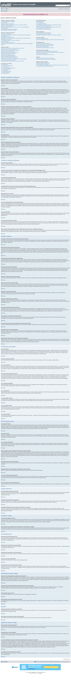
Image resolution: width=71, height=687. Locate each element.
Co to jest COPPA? (4, 22)
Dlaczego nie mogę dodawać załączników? (8, 55)
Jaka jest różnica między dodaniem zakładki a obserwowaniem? (47, 51)
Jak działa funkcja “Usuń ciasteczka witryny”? (8, 30)
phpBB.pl (13, 197)
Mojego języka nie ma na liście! (6, 39)
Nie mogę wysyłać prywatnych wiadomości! (43, 32)
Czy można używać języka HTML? (7, 65)
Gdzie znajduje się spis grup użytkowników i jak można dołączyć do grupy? (49, 24)
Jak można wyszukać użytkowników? (42, 46)
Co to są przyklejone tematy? (6, 71)
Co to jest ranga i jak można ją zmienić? (7, 42)
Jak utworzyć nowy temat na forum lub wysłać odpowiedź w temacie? (12, 48)
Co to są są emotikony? (5, 66)
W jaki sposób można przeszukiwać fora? (43, 43)
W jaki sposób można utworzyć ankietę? (8, 51)
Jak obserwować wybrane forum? (41, 53)
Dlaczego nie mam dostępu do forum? (7, 54)
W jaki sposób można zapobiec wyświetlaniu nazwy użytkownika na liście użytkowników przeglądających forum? (16, 35)
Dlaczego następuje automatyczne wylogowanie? (9, 29)
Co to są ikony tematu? (5, 73)
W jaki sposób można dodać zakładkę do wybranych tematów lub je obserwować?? (50, 52)
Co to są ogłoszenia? (4, 70)
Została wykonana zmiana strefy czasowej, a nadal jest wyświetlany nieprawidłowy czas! (16, 38)
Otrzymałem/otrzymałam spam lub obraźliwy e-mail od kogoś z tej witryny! (48, 34)
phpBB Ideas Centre (59, 633)
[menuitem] (7, 9)
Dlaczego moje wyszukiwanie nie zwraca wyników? (44, 44)
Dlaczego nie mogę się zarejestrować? (7, 23)
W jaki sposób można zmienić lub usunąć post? (9, 49)
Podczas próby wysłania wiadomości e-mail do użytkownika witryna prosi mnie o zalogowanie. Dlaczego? (17, 44)
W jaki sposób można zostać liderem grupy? (43, 25)
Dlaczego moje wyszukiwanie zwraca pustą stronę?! (45, 45)
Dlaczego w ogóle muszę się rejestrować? (8, 21)
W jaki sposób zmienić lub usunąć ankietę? (8, 53)
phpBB (34, 672)
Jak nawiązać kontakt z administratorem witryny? (44, 66)
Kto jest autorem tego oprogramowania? (43, 62)
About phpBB (43, 627)
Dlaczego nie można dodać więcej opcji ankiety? (9, 52)
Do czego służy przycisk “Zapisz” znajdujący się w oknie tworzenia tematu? (13, 58)
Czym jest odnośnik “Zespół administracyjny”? (44, 29)
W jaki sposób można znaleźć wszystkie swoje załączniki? (46, 59)
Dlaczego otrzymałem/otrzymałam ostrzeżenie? (9, 56)
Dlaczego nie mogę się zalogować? (7, 25)
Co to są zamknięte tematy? (5, 72)
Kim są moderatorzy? (39, 22)
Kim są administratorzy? (40, 21)
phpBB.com (19, 197)
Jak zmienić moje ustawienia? (6, 33)
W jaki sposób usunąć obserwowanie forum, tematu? (45, 54)
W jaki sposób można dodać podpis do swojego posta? (10, 50)
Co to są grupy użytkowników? (41, 23)
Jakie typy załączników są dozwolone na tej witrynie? (45, 58)
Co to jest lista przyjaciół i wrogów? (42, 38)
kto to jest (27, 642)
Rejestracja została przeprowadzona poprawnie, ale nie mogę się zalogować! (14, 24)
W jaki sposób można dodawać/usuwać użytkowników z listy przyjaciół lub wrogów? (50, 39)
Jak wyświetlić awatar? (5, 41)
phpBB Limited (33, 626)
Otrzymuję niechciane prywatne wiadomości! (43, 33)
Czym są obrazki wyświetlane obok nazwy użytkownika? (10, 40)
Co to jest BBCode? (4, 64)
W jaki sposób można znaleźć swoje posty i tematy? (45, 47)
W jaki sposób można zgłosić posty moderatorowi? (9, 57)
